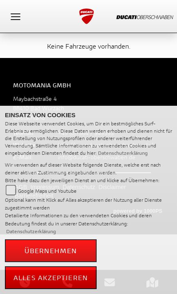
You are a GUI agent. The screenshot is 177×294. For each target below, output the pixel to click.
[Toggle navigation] (15, 16)
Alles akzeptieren (50, 277)
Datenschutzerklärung (123, 153)
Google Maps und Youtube (47, 191)
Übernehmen (50, 250)
